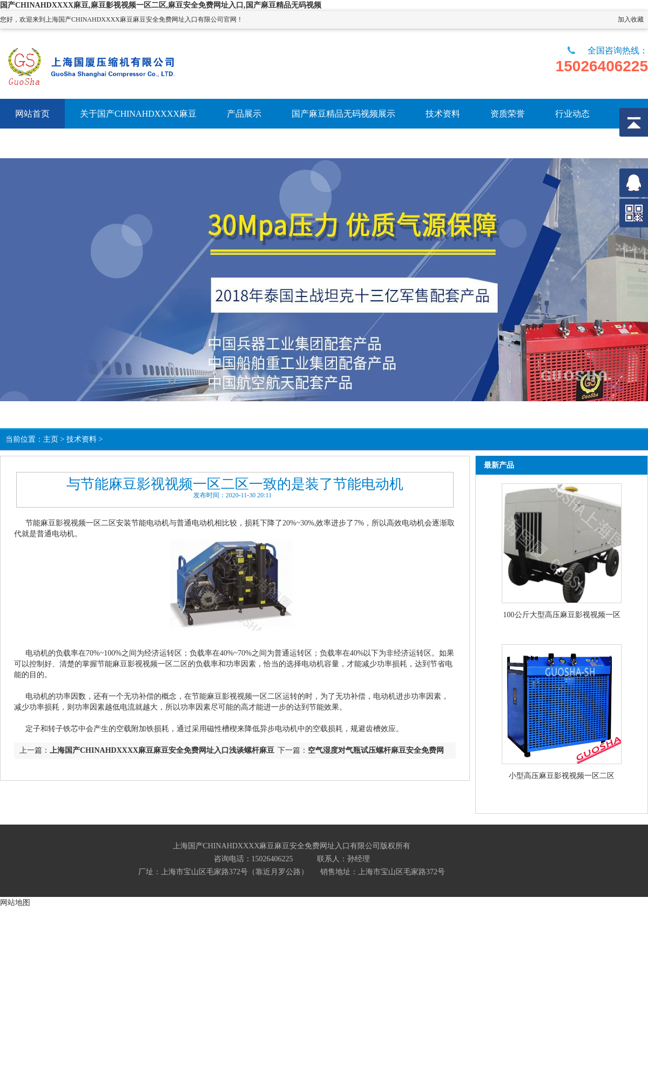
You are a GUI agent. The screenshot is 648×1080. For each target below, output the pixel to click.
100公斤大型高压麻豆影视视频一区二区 (561, 615)
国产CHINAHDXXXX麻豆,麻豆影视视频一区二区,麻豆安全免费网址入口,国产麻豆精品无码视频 (160, 5)
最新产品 (499, 465)
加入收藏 (631, 19)
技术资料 (81, 439)
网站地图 (15, 902)
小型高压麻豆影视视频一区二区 (562, 776)
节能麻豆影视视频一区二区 (70, 523)
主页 (50, 439)
